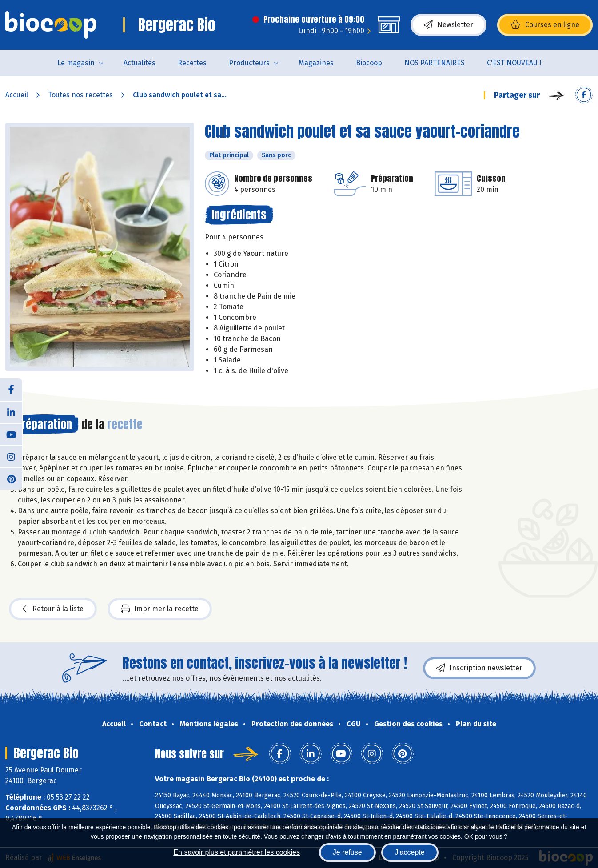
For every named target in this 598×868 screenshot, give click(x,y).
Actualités (139, 63)
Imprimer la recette (160, 609)
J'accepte (410, 852)
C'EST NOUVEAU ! (514, 63)
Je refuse (347, 852)
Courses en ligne (544, 24)
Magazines (316, 63)
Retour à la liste (53, 609)
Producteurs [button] (249, 63)
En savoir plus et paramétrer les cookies (236, 852)
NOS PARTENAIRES (434, 63)
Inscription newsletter (479, 668)
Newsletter (448, 24)
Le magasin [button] (76, 63)
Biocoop (369, 63)
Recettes (192, 63)
